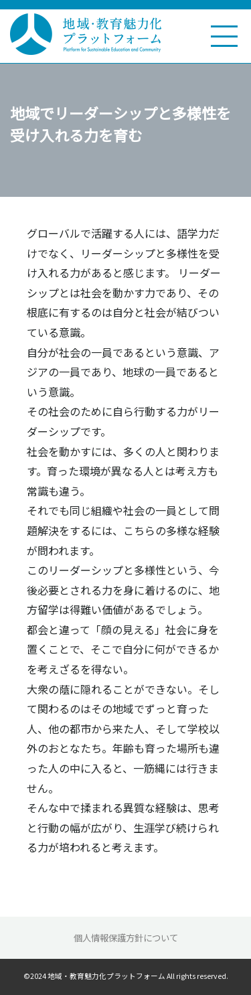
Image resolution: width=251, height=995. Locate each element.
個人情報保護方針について (126, 937)
